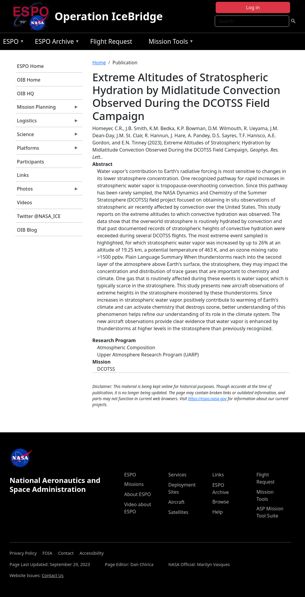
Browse (220, 501)
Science (47, 136)
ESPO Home (30, 66)
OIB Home (29, 80)
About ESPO (137, 494)
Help (217, 512)
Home (99, 62)
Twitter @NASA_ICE (39, 216)
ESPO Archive (55, 42)
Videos (24, 202)
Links (23, 175)
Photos (47, 190)
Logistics (47, 122)
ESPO (12, 42)
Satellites (178, 512)
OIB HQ (25, 93)
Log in (253, 7)
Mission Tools (170, 42)
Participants (30, 161)
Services (177, 474)
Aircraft (176, 502)
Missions (134, 484)
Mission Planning (47, 108)
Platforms (47, 149)
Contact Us (52, 575)
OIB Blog (27, 230)
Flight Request (111, 41)
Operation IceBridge (109, 16)
